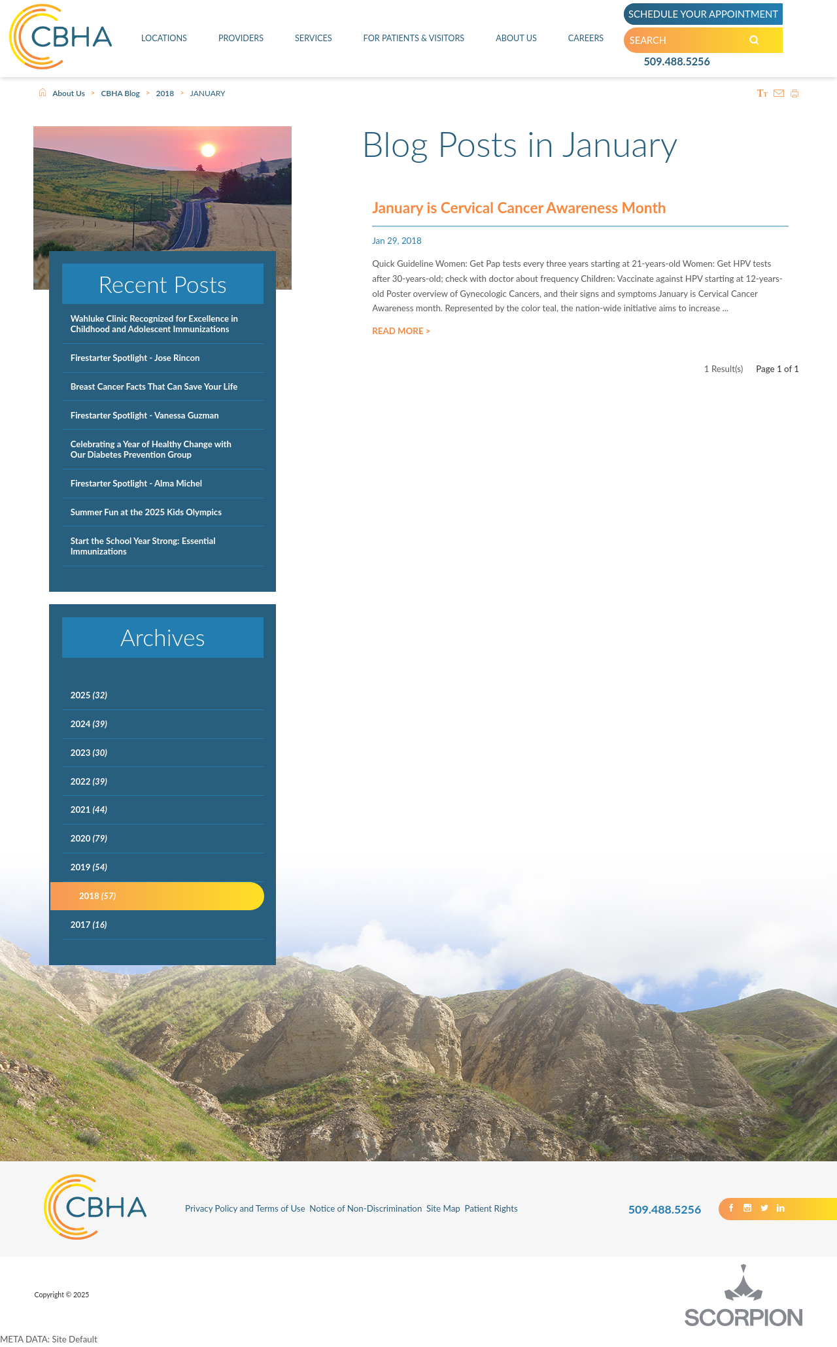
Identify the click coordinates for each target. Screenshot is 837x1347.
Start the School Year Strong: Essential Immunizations (143, 546)
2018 (165, 93)
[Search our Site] (761, 40)
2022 (89, 781)
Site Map (443, 1208)
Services (312, 38)
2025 (89, 695)
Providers (240, 38)
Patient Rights (490, 1208)
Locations (164, 38)
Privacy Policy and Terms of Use (245, 1208)
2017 (89, 924)
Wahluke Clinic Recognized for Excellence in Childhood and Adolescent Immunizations (154, 323)
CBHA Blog (120, 93)
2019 (89, 867)
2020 (89, 838)
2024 (89, 724)
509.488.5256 (677, 62)
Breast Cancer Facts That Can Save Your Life (154, 386)
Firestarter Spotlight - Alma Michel (136, 483)
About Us (517, 38)
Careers (586, 38)
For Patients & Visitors (413, 38)
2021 (89, 809)
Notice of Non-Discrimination (365, 1208)
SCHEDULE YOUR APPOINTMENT (705, 13)
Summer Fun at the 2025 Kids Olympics (146, 512)
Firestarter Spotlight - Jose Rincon (135, 357)
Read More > (401, 334)
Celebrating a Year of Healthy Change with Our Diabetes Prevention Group (151, 449)
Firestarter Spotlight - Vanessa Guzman (145, 415)
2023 (89, 752)
